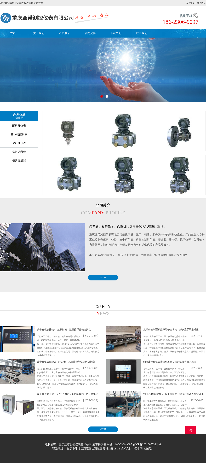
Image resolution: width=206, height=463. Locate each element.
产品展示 (64, 33)
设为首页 (190, 3)
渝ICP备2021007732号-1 (147, 444)
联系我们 (141, 33)
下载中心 (115, 33)
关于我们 (38, 33)
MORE (103, 277)
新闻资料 (90, 33)
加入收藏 (201, 3)
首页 (13, 33)
